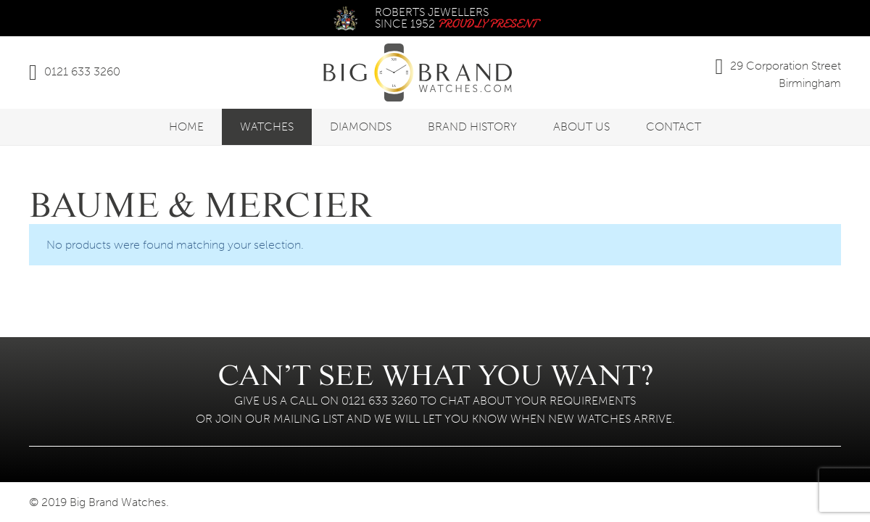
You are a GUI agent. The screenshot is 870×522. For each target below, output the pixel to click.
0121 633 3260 (82, 71)
